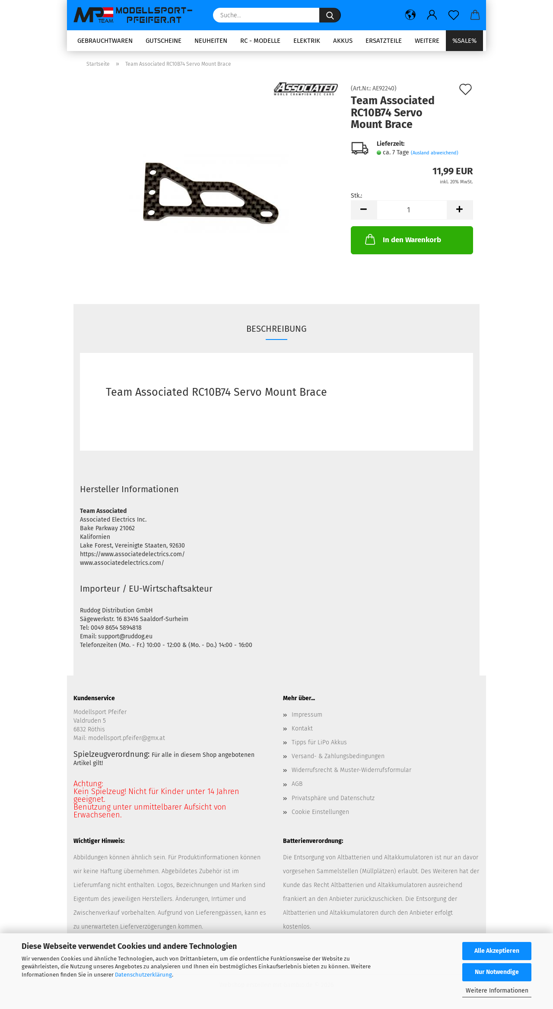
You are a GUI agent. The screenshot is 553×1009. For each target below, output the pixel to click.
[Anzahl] (412, 210)
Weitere (427, 41)
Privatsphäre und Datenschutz (333, 798)
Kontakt (302, 728)
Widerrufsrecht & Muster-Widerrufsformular (351, 770)
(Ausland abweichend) (434, 153)
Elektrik (306, 41)
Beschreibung (276, 329)
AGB (297, 784)
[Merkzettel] (453, 15)
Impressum (307, 714)
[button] (410, 15)
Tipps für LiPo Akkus (319, 742)
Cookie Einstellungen (320, 812)
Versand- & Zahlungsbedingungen (338, 756)
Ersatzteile (383, 41)
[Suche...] (330, 15)
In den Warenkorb (402, 239)
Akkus (343, 41)
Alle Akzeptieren (496, 951)
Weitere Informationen (497, 990)
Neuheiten (210, 41)
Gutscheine (163, 41)
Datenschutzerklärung (143, 974)
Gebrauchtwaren (105, 41)
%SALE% (464, 41)
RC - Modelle (260, 41)
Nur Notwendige (497, 972)
